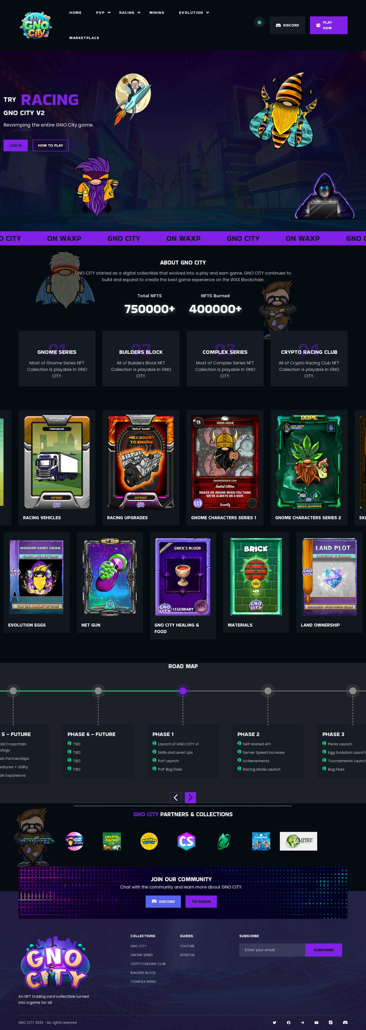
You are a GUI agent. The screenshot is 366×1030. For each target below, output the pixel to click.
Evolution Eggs (100, 625)
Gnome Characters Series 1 (307, 517)
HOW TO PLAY (50, 145)
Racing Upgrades (211, 517)
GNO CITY (138, 946)
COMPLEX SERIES (143, 981)
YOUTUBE (187, 946)
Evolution (191, 12)
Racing (127, 12)
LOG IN (16, 145)
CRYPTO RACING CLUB (147, 963)
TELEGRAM (201, 901)
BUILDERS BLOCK (143, 972)
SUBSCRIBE (324, 950)
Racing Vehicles (126, 517)
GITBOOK (187, 955)
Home (75, 12)
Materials (313, 625)
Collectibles (39, 517)
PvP (100, 12)
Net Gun (164, 625)
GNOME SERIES (141, 955)
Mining (157, 12)
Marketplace (84, 37)
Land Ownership (27, 625)
